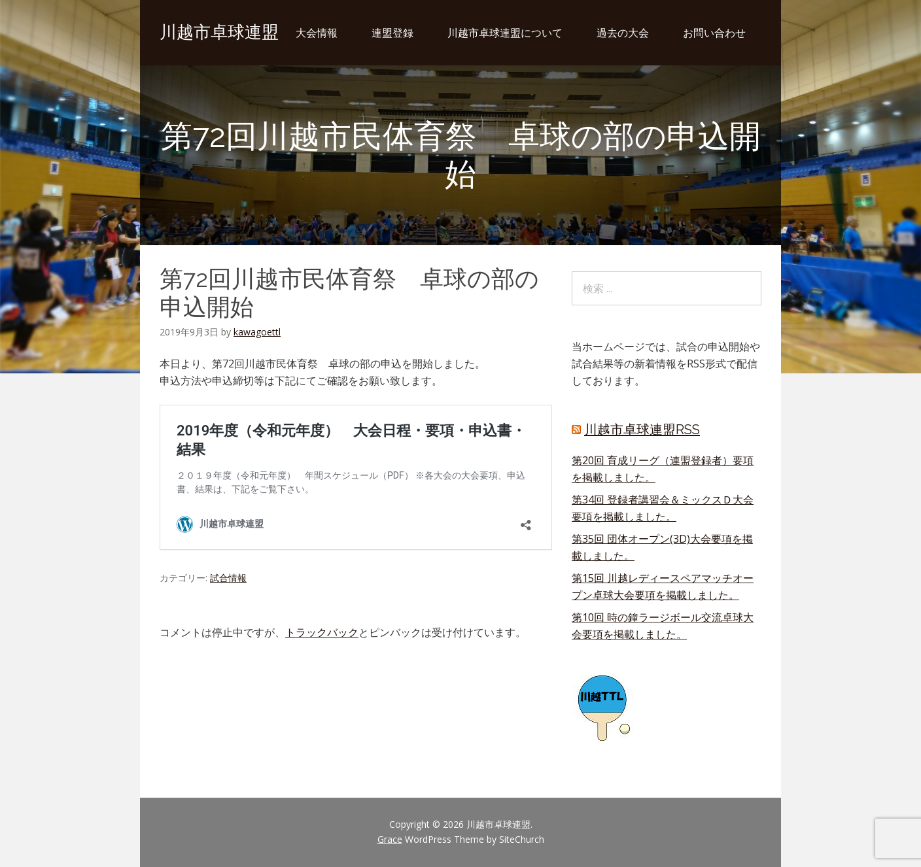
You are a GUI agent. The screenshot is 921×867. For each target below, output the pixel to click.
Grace (389, 839)
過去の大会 (623, 33)
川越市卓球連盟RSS (642, 429)
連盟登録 (392, 33)
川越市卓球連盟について (505, 33)
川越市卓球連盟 (219, 32)
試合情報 (228, 577)
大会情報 (317, 33)
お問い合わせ (714, 33)
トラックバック (321, 632)
